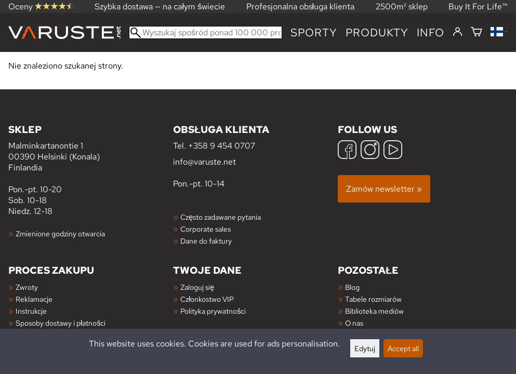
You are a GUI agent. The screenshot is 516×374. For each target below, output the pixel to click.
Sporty (313, 32)
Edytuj (364, 348)
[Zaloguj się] (457, 32)
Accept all (403, 348)
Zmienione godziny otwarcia (60, 233)
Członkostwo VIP (207, 299)
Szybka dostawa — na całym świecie (160, 6)
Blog (352, 287)
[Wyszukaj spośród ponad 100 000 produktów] (205, 32)
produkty (377, 32)
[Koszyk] (476, 32)
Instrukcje (31, 311)
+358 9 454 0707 (221, 145)
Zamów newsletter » (384, 188)
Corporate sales (205, 229)
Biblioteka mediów (374, 311)
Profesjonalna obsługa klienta (300, 6)
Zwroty (27, 287)
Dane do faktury (206, 241)
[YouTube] (392, 151)
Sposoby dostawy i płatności (60, 323)
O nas (354, 323)
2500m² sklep (402, 6)
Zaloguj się (197, 287)
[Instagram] (370, 151)
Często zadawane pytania (220, 217)
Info (430, 32)
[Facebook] (347, 151)
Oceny (41, 6)
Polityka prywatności (213, 311)
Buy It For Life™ (478, 6)
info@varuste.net (204, 161)
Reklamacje (34, 299)
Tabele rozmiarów (373, 299)
